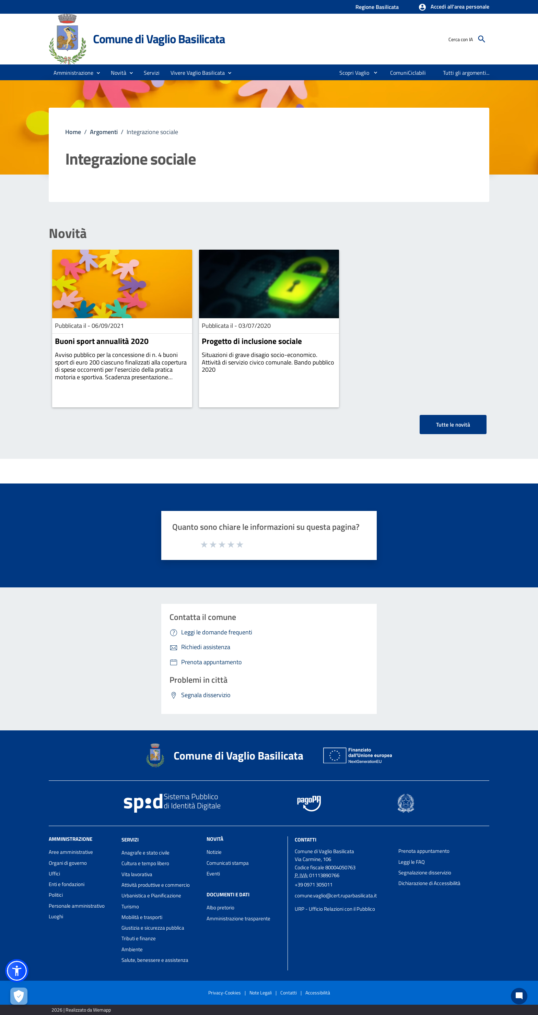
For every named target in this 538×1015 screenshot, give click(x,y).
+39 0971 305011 (313, 884)
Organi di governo (68, 863)
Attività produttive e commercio (155, 885)
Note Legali (260, 992)
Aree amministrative (71, 852)
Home (73, 131)
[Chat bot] (519, 996)
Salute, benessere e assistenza (154, 960)
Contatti (305, 840)
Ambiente (132, 949)
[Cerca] (481, 39)
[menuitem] (351, 73)
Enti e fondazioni (66, 884)
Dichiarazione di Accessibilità (429, 883)
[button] (453, 7)
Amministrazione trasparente (238, 918)
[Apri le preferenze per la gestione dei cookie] (18, 996)
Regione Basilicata (377, 7)
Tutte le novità (453, 424)
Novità (68, 233)
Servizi (130, 840)
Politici (56, 895)
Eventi (213, 873)
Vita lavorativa (136, 874)
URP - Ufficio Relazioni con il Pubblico (335, 909)
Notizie (214, 852)
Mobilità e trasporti (141, 917)
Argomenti (104, 131)
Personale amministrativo (77, 906)
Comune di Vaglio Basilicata (159, 38)
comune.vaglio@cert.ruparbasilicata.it (336, 895)
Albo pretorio (220, 907)
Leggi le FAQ (411, 862)
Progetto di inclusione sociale (252, 341)
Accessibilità (317, 992)
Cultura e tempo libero (145, 863)
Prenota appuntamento (423, 851)
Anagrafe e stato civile (145, 853)
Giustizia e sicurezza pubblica (152, 928)
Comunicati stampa (228, 863)
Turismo (130, 906)
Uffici (54, 873)
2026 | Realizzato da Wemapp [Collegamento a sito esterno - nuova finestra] (81, 1009)
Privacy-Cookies (224, 992)
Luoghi (56, 916)
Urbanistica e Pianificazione (151, 895)
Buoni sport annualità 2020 (102, 341)
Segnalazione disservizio (424, 872)
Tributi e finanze (138, 938)
